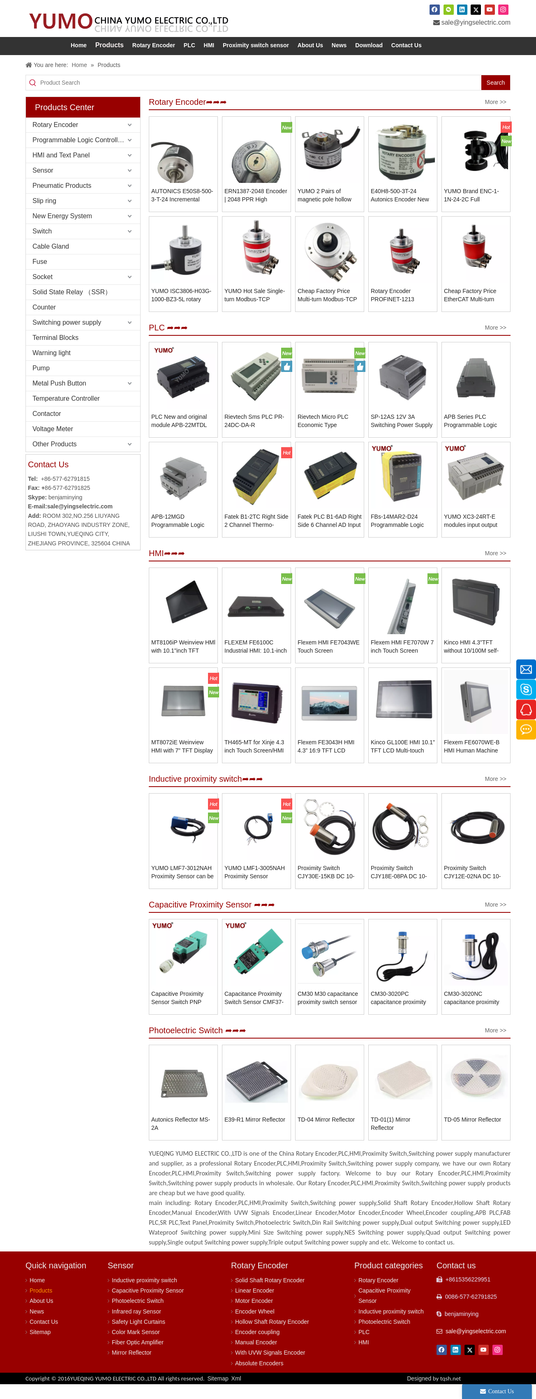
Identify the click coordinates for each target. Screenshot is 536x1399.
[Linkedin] (462, 9)
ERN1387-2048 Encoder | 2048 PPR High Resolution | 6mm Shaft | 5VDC (255, 210)
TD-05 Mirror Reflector (472, 1134)
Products (41, 1305)
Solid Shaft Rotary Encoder (270, 1295)
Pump (41, 382)
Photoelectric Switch (138, 1315)
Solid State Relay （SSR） (71, 306)
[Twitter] (476, 9)
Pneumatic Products (61, 200)
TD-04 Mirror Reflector (326, 1134)
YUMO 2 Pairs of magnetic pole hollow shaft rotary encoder (324, 210)
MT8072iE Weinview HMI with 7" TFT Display (182, 761)
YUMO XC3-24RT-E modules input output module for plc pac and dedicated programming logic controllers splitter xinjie (474, 536)
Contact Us (44, 1336)
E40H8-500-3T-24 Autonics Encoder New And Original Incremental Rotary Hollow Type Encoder (402, 210)
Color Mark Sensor (136, 1347)
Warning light (51, 367)
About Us (41, 1315)
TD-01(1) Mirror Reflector (390, 1138)
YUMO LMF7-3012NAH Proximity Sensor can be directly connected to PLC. (182, 887)
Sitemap (40, 1347)
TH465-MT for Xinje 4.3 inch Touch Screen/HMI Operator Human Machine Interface (254, 761)
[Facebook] (435, 9)
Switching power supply (66, 337)
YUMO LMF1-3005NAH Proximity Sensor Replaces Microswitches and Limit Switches (255, 887)
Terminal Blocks (55, 352)
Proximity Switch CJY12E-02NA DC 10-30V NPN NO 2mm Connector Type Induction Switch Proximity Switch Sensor (475, 887)
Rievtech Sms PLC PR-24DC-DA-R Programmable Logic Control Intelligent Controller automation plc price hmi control (256, 436)
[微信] (449, 9)
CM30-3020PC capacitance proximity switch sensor (398, 1013)
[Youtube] (490, 9)
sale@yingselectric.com (476, 22)
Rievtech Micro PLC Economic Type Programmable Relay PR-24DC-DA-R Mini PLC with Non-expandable (325, 436)
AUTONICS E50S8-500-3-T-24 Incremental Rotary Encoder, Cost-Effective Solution (182, 210)
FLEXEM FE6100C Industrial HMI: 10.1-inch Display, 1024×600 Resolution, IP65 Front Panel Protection (255, 661)
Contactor (46, 428)
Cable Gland (50, 261)
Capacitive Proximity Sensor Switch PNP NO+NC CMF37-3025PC (183, 1013)
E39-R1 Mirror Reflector (254, 1134)
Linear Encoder (254, 1305)
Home (37, 1295)
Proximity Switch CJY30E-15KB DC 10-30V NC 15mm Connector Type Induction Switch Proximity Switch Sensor (329, 887)
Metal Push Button (59, 398)
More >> (495, 117)
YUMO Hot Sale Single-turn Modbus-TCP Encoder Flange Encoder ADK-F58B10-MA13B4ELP (256, 310)
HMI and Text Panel (61, 169)
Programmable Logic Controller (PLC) (86, 154)
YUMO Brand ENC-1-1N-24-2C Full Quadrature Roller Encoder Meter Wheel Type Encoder (471, 210)
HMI (363, 1357)
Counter (44, 322)
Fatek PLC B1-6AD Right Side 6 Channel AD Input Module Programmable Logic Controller (330, 536)
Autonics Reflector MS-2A (180, 1138)
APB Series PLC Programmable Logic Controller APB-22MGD (474, 436)
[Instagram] (503, 9)
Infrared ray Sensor (136, 1326)
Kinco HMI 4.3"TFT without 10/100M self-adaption (471, 661)
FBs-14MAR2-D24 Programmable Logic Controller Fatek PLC (398, 536)
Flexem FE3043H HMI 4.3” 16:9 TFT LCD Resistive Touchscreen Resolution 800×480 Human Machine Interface (326, 761)
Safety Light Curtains (138, 1336)
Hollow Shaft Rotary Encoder (272, 1336)
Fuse (39, 276)
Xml (236, 1393)
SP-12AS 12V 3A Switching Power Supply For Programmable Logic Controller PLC (402, 436)
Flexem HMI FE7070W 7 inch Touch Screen (402, 661)
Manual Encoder (256, 1357)
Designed (434, 1393)
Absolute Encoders (259, 1378)
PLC (364, 1347)
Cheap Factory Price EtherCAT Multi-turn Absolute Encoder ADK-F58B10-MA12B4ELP (474, 310)
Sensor (42, 185)
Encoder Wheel (255, 1326)
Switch (42, 245)
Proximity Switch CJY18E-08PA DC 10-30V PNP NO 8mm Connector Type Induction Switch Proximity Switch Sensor (402, 887)
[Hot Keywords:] (495, 97)
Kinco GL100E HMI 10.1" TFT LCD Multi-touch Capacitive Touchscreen (403, 761)
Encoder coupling (257, 1347)
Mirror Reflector (131, 1367)
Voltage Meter (52, 443)
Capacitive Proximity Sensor (148, 1305)
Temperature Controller (66, 413)
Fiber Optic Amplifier (138, 1357)
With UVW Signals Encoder (270, 1367)
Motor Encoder (254, 1315)
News (37, 1326)
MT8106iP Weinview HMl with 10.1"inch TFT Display (183, 661)
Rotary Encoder (55, 139)
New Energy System (62, 230)
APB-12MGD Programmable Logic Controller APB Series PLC (179, 536)
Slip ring (44, 215)
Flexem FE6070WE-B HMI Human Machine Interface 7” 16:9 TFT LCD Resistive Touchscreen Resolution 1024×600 (474, 761)
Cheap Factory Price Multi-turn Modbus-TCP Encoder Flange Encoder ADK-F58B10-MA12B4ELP (329, 310)
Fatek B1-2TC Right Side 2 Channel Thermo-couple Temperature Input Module (256, 536)
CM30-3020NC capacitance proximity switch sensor (471, 1013)
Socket (42, 291)
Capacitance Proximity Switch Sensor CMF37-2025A (254, 1013)
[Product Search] (260, 97)
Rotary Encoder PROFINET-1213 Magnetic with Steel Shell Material (395, 310)
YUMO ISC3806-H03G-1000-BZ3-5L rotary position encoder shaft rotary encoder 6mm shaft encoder (181, 310)
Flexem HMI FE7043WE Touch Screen (329, 661)
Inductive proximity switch (144, 1295)
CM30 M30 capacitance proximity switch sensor (328, 1012)
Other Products (54, 458)
